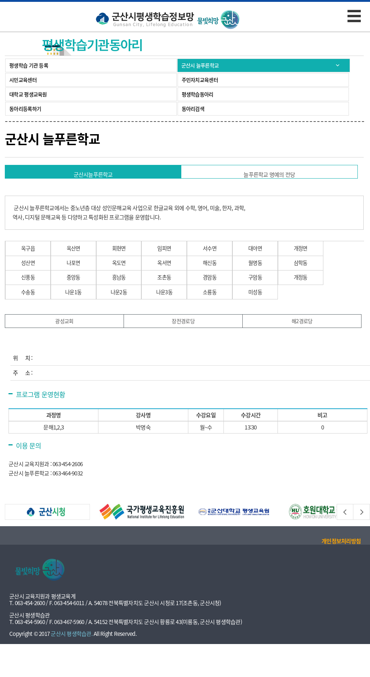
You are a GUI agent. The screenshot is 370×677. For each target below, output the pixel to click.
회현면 (128, 256)
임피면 (177, 256)
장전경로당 (183, 350)
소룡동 (226, 316)
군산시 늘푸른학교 (200, 65)
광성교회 (64, 350)
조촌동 (177, 296)
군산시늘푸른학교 (93, 174)
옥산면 (78, 256)
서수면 (226, 256)
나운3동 (177, 316)
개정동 (324, 296)
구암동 (275, 296)
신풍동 (29, 296)
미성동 (275, 316)
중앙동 (78, 296)
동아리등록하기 (25, 108)
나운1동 (79, 316)
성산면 (29, 276)
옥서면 (177, 276)
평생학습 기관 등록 (28, 65)
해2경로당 (302, 350)
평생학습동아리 (197, 94)
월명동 (275, 276)
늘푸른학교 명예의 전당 (269, 174)
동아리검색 (193, 108)
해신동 (226, 276)
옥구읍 (29, 256)
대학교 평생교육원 (28, 94)
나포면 (78, 276)
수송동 (29, 316)
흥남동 (128, 296)
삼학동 (324, 276)
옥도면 (128, 276)
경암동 (226, 296)
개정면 (324, 256)
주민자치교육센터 (200, 79)
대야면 (275, 256)
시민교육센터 (23, 79)
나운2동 (128, 316)
